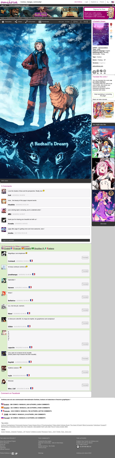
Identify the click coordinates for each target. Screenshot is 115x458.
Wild (66, 427)
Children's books (36, 432)
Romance (45, 432)
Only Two (23, 427)
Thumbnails (45, 21)
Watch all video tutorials (100, 99)
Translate (85, 257)
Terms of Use (42, 447)
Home (2, 18)
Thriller (58, 432)
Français (16, 249)
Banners (2, 446)
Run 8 (53, 427)
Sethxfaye (97, 425)
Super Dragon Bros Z (34, 425)
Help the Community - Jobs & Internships (50, 443)
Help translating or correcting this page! (103, 95)
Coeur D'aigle (60, 427)
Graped (103, 425)
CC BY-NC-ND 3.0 (83, 446)
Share (20, 21)
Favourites (8, 21)
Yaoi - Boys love (66, 432)
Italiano (49, 249)
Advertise (3, 447)
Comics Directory (11, 18)
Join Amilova (78, 2)
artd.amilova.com (98, 66)
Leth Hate (48, 427)
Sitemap (40, 453)
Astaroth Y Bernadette (34, 427)
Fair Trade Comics (82, 444)
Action (3, 432)
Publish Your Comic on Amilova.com (87, 441)
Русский (5, 418)
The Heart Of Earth (76, 425)
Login (86, 2)
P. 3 (51, 18)
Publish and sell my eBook (84, 443)
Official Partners (5, 449)
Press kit (2, 444)
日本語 (4, 414)
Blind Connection (88, 425)
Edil (43, 427)
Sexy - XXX (52, 432)
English (5, 249)
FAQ (39, 444)
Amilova (3, 425)
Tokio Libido (56, 425)
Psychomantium (47, 425)
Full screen (32, 21)
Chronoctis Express (22, 425)
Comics (20, 18)
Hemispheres (11, 425)
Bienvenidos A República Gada (10, 427)
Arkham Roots (65, 425)
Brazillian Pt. (38, 249)
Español (26, 249)
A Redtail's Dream (38, 18)
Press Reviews (4, 443)
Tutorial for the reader (44, 441)
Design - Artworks (11, 432)
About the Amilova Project (8, 441)
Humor (28, 432)
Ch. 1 (46, 18)
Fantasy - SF (27, 18)
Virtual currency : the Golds (46, 446)
